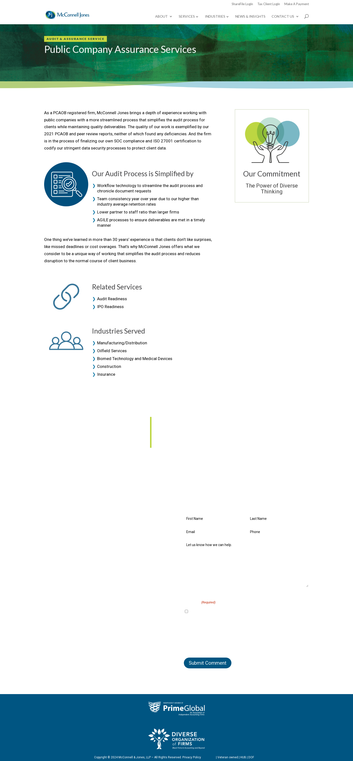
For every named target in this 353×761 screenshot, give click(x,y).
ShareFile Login (242, 4)
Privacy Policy (191, 757)
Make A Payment (296, 4)
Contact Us (283, 16)
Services (187, 16)
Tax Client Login (268, 4)
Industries (215, 16)
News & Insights (250, 16)
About (161, 16)
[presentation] (221, 642)
